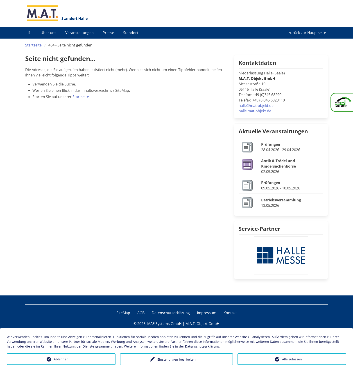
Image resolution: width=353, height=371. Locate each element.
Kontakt (230, 312)
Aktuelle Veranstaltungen (273, 131)
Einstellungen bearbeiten (176, 359)
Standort (130, 32)
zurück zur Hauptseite (307, 32)
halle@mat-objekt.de (256, 105)
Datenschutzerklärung (171, 312)
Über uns (48, 32)
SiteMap (123, 312)
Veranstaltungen (79, 32)
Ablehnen (61, 359)
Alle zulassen (292, 359)
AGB (141, 312)
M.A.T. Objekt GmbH (202, 323)
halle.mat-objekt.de (255, 110)
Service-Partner (259, 228)
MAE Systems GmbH (164, 323)
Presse (108, 32)
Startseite (33, 45)
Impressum (206, 312)
